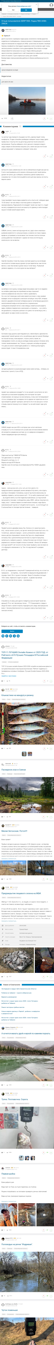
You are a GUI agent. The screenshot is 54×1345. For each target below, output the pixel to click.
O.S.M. (7, 887)
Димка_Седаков (10, 1027)
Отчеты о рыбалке (13, 662)
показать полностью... (9, 859)
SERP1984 (8, 29)
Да (26, 10)
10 (4, 1295)
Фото (3, 699)
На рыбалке (10, 1037)
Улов (8, 699)
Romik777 (8, 825)
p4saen (7, 646)
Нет (13, 10)
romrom (7, 1167)
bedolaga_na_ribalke (11, 1304)
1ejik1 (7, 131)
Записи (4, 662)
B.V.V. (7, 194)
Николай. (8, 763)
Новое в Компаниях (11, 985)
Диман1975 (9, 1238)
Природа (9, 774)
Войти (12, 631)
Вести (3, 835)
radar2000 (8, 482)
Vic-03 (7, 689)
